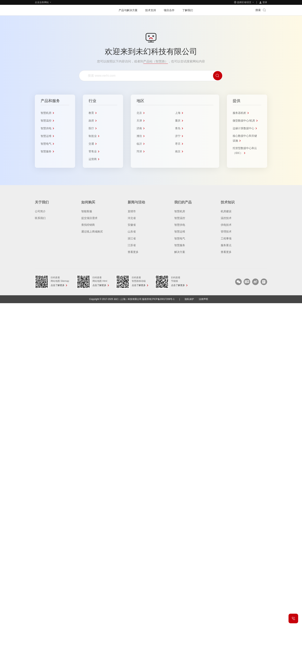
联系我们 (40, 217)
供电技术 (226, 224)
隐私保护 (189, 299)
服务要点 (226, 245)
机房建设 (226, 211)
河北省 (132, 217)
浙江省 (132, 238)
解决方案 (179, 251)
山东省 (132, 231)
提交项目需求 (89, 217)
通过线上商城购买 (92, 231)
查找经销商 (88, 224)
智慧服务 (179, 245)
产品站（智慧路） (155, 61)
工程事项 (226, 238)
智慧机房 (179, 211)
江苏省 (132, 245)
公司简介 (40, 211)
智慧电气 (179, 238)
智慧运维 (179, 231)
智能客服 (86, 211)
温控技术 (226, 217)
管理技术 (226, 231)
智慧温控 (179, 217)
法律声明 (203, 299)
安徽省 (132, 224)
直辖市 (132, 211)
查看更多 (133, 251)
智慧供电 (179, 224)
